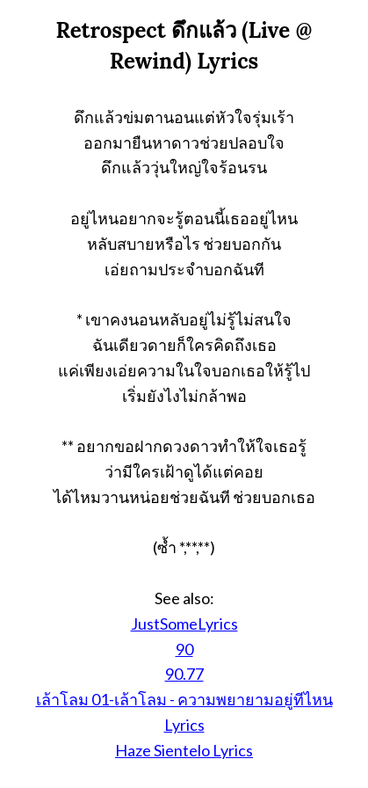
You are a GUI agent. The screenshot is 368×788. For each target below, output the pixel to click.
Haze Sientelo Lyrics (184, 750)
